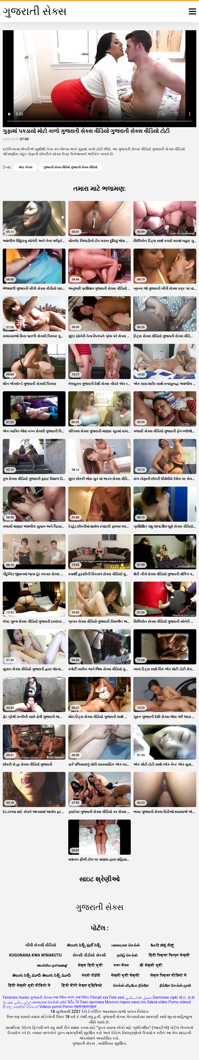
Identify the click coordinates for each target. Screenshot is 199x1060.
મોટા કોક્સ (25, 167)
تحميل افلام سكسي (138, 997)
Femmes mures (16, 997)
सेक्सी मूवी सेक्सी (125, 975)
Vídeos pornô (50, 1006)
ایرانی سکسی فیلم (18, 1002)
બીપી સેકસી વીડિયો (40, 945)
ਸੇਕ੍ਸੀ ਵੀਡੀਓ (91, 975)
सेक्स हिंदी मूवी (90, 965)
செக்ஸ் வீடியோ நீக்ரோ (131, 985)
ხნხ (143, 1002)
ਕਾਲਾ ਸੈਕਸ (121, 965)
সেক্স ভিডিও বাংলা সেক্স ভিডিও (71, 997)
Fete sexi (117, 997)
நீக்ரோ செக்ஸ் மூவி (175, 985)
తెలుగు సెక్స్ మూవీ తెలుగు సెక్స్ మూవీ (41, 975)
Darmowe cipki (165, 997)
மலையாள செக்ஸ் (125, 945)
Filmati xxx (99, 997)
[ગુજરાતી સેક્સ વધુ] (192, 11)
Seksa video (157, 1002)
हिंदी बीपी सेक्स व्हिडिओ (81, 985)
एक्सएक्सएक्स (85, 1006)
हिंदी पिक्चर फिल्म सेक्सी (169, 955)
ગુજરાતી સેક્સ (41, 997)
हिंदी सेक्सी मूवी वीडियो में (29, 985)
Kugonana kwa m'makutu (35, 955)
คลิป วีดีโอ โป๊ (69, 1002)
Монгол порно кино (122, 1002)
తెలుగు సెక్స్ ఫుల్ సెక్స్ (84, 945)
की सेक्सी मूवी (151, 965)
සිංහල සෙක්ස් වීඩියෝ (20, 1006)
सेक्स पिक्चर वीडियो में (168, 975)
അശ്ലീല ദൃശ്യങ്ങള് (52, 965)
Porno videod (179, 1002)
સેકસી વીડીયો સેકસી (89, 955)
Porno (68, 1006)
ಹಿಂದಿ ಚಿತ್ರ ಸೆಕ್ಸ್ (162, 945)
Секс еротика (92, 1002)
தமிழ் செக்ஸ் (127, 955)
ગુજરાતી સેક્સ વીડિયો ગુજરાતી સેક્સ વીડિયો (70, 167)
